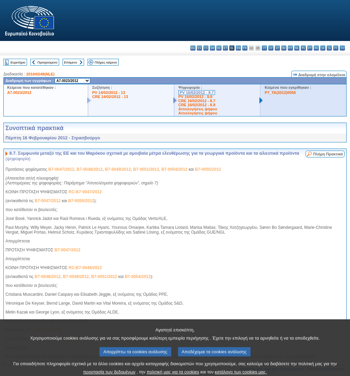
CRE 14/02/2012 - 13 (110, 97)
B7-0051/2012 (146, 169)
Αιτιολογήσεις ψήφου (197, 109)
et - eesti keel (225, 48)
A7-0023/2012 (19, 92)
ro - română (316, 48)
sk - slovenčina (322, 48)
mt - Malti (290, 48)
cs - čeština (205, 48)
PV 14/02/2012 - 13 (108, 92)
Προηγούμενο (47, 62)
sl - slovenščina (329, 48)
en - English (238, 48)
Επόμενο (70, 62)
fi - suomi (335, 48)
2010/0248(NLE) (40, 74)
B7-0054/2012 (174, 169)
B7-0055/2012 (208, 169)
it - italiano (264, 48)
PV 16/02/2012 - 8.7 (197, 92)
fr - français (244, 48)
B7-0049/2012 (118, 169)
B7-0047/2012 (61, 169)
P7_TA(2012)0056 (280, 92)
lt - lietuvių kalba (277, 48)
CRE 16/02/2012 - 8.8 (196, 105)
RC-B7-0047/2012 (85, 192)
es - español (199, 48)
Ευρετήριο (18, 62)
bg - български (193, 48)
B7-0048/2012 (90, 169)
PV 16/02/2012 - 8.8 (195, 97)
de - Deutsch (218, 48)
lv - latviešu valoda (270, 48)
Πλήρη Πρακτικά (328, 154)
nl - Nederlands (296, 48)
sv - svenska (342, 48)
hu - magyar (283, 48)
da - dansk (212, 48)
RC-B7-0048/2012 (85, 267)
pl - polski (303, 48)
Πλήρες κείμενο (106, 62)
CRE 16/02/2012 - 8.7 (196, 101)
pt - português (309, 48)
